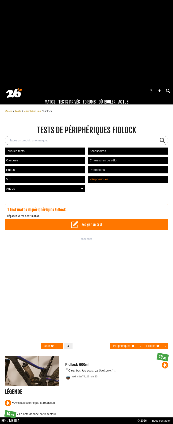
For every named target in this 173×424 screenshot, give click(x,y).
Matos (50, 101)
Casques (12, 160)
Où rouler (107, 101)
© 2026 (142, 420)
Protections (97, 170)
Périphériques (33, 111)
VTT (9, 179)
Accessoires (97, 151)
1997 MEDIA (11, 420)
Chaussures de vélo (102, 160)
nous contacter (161, 420)
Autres (45, 188)
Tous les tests (15, 151)
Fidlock (47, 111)
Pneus (10, 170)
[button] (159, 90)
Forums (89, 101)
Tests (18, 111)
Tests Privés (69, 101)
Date (49, 346)
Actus (123, 101)
